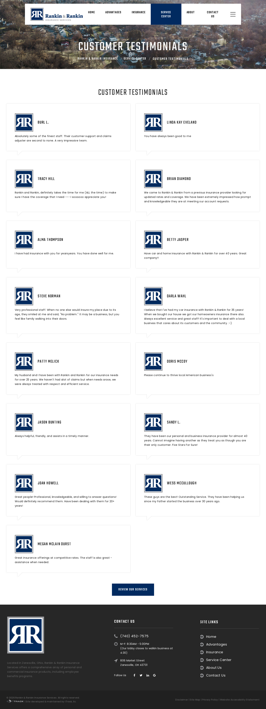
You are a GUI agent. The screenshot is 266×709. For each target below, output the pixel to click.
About (191, 12)
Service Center (166, 14)
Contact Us (212, 14)
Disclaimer (181, 699)
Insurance (139, 12)
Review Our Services (133, 589)
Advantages (113, 12)
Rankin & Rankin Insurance (98, 58)
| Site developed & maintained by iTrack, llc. (41, 701)
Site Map (195, 699)
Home (91, 12)
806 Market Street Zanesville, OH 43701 (133, 641)
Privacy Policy (210, 699)
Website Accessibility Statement (240, 699)
